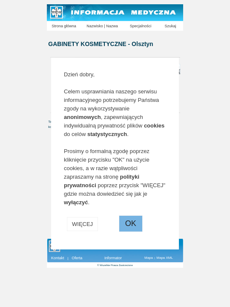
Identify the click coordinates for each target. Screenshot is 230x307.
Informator (113, 258)
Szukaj (170, 26)
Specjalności (141, 26)
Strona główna (64, 26)
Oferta (77, 258)
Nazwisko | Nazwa (102, 26)
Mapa (148, 258)
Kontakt (57, 258)
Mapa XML (164, 258)
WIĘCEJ (82, 224)
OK (130, 223)
